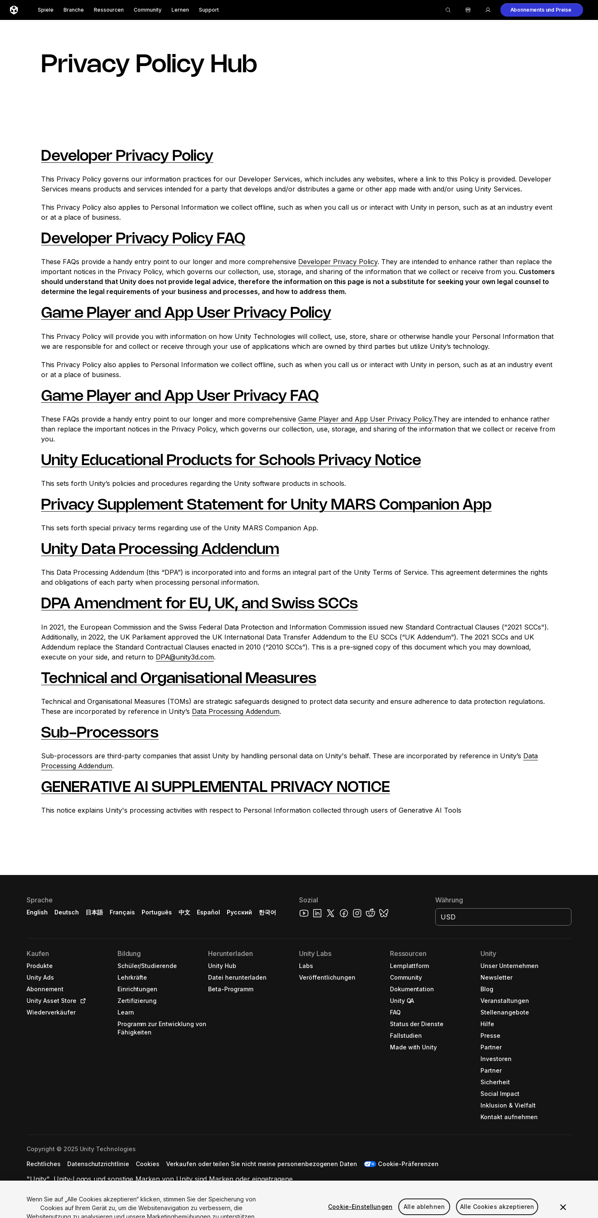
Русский (239, 912)
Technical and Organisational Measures (178, 679)
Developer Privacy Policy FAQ (143, 239)
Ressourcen (109, 10)
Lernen (180, 10)
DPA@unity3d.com (185, 657)
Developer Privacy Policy (127, 156)
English (37, 912)
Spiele (46, 10)
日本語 (94, 912)
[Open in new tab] (81, 1000)
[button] (541, 10)
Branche (74, 10)
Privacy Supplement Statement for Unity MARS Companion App (266, 505)
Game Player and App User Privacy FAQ (180, 397)
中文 (184, 912)
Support (209, 10)
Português (157, 912)
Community (148, 10)
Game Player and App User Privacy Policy (186, 313)
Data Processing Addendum (235, 711)
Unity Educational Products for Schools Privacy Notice (231, 461)
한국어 (267, 912)
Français (122, 912)
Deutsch (66, 912)
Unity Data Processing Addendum (160, 550)
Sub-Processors (100, 733)
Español (208, 912)
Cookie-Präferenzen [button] (408, 1163)
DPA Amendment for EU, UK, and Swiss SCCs (199, 604)
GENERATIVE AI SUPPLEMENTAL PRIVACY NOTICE (215, 788)
